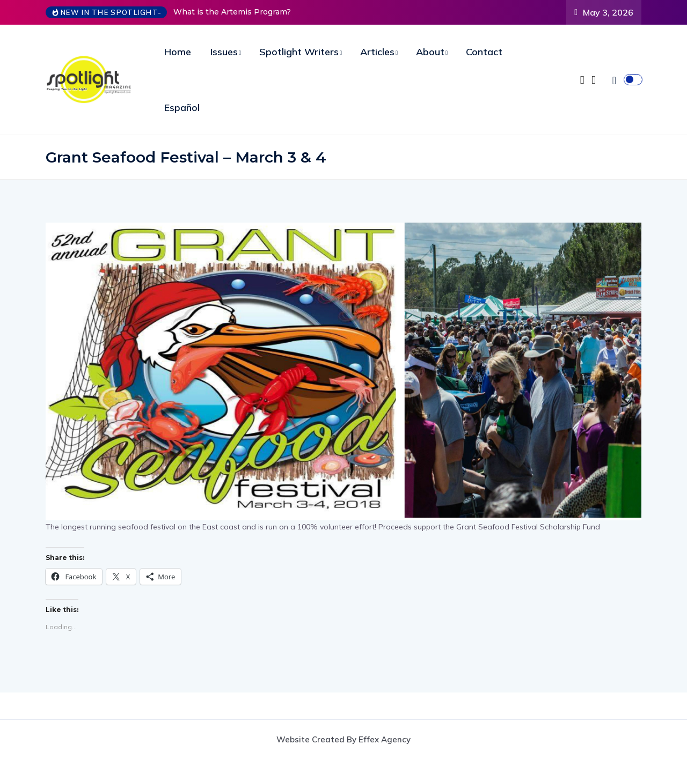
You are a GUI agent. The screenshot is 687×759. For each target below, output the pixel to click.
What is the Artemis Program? (232, 12)
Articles (377, 52)
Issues (224, 52)
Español (182, 107)
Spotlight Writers (299, 52)
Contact (484, 52)
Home (177, 52)
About (430, 52)
